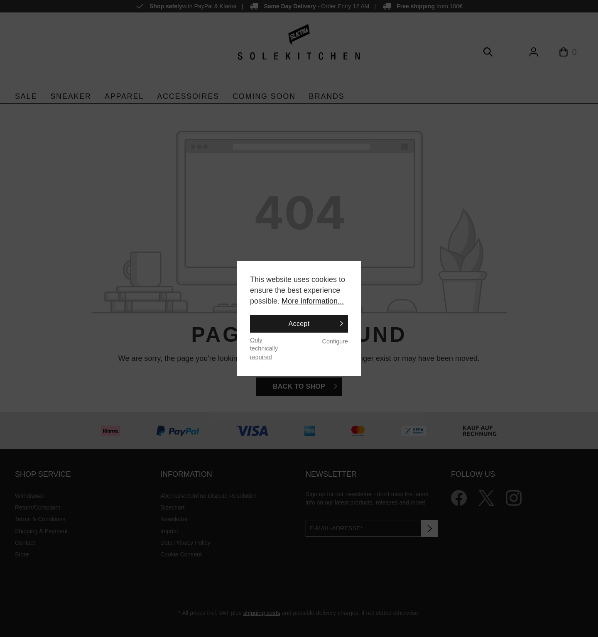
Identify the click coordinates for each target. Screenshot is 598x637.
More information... (313, 301)
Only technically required (264, 348)
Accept (299, 323)
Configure (335, 341)
